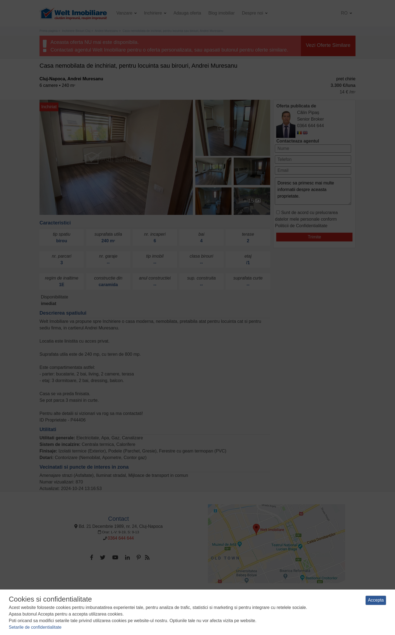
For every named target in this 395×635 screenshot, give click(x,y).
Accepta (376, 600)
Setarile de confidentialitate (35, 627)
